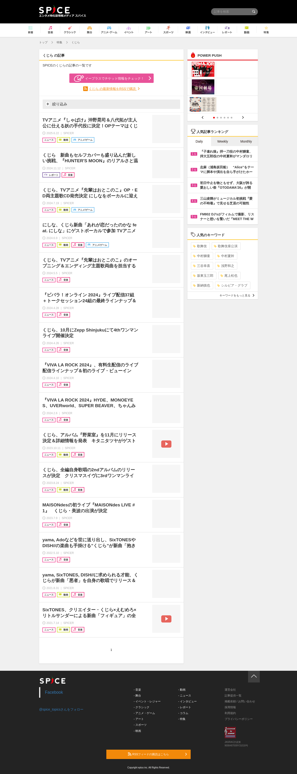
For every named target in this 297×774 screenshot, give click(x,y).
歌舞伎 (200, 246)
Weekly (222, 141)
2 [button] (217, 117)
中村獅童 (201, 256)
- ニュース (184, 695)
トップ (43, 42)
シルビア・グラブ (232, 285)
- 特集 (182, 719)
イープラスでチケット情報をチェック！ (109, 78)
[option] (222, 87)
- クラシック (141, 707)
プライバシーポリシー (239, 719)
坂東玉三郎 (203, 275)
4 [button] (224, 117)
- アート (139, 719)
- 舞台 (137, 695)
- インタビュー (187, 701)
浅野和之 (225, 266)
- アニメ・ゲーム (144, 713)
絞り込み (56, 104)
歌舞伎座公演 (226, 246)
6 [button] (231, 117)
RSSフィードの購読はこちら (157, 754)
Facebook (54, 692)
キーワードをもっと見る (236, 295)
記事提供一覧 (233, 695)
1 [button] (214, 117)
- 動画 (182, 689)
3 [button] (221, 117)
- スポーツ (140, 724)
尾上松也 (229, 275)
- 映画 (137, 731)
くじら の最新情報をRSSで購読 (113, 89)
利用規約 (230, 713)
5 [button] (228, 117)
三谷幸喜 (201, 266)
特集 (59, 42)
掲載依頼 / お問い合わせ (240, 701)
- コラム (183, 713)
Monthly (246, 141)
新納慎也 (201, 285)
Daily (199, 141)
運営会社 (230, 689)
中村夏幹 (225, 256)
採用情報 (230, 707)
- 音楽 (137, 689)
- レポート (184, 707)
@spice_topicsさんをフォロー (61, 709)
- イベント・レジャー (147, 701)
